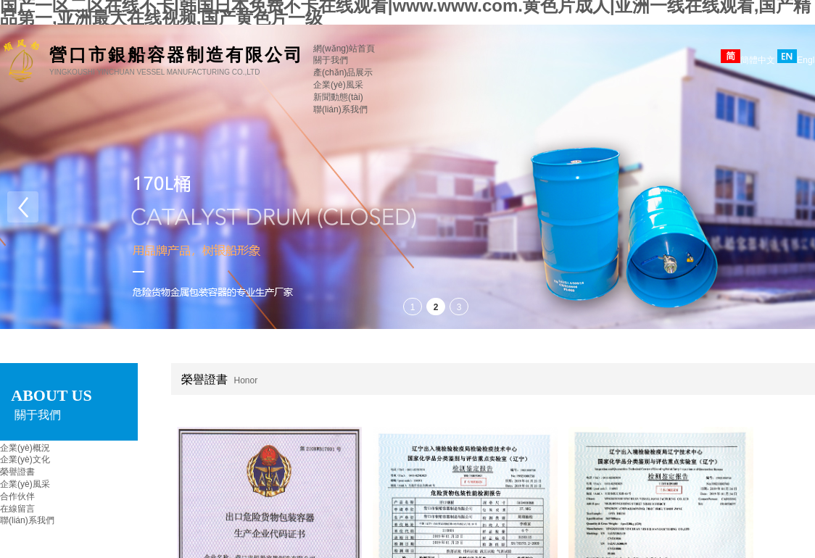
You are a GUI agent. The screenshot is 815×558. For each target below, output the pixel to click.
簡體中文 (748, 60)
